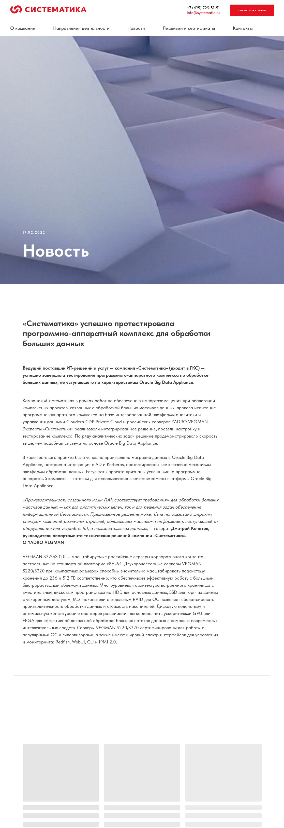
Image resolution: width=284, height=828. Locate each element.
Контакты (243, 28)
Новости (136, 28)
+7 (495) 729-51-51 (203, 7)
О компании (22, 28)
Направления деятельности (81, 28)
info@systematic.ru (203, 12)
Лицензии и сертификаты (189, 28)
